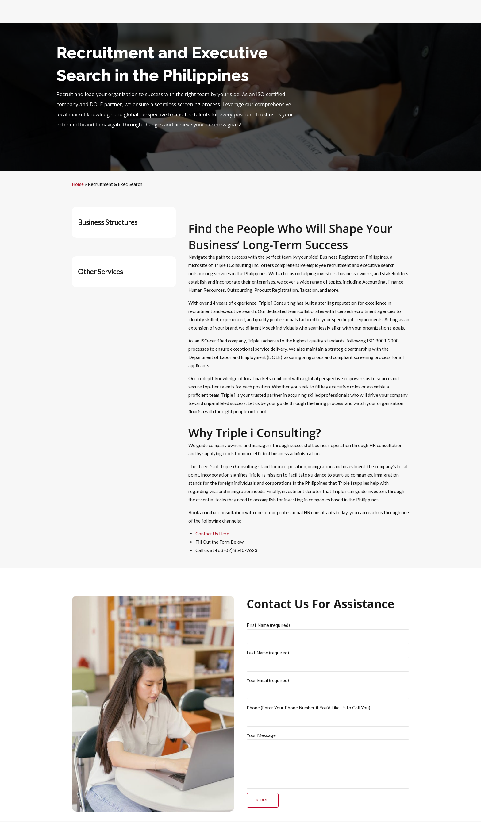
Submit (262, 801)
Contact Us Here (212, 533)
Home (78, 184)
